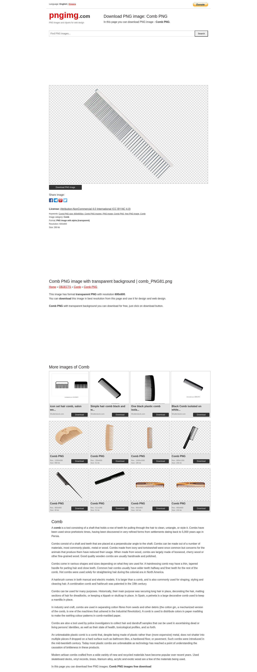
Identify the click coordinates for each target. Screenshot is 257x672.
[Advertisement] (128, 62)
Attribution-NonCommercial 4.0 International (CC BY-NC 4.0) (95, 209)
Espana (72, 4)
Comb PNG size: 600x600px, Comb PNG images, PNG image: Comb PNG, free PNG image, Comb (102, 214)
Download (79, 415)
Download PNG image (65, 187)
